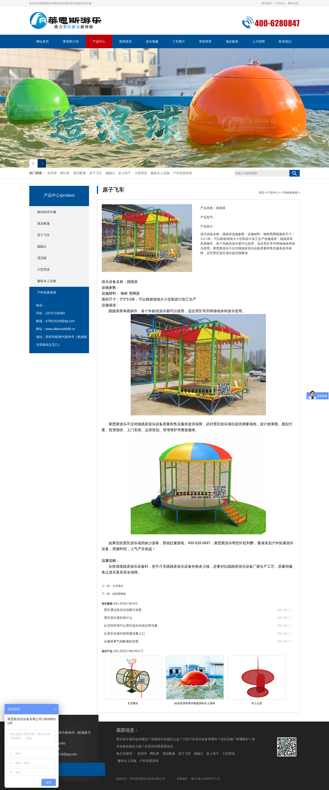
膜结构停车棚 (46, 212)
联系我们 (267, 3)
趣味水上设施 (160, 173)
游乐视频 (152, 41)
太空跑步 (132, 703)
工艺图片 (178, 41)
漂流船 (42, 258)
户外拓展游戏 (182, 173)
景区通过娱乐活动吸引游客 (123, 610)
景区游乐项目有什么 (118, 617)
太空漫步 (117, 585)
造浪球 (52, 173)
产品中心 (280, 3)
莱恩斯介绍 (71, 41)
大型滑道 (141, 173)
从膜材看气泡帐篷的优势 (121, 641)
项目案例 (232, 41)
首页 (261, 192)
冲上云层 (256, 703)
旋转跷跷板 (119, 593)
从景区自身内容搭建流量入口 (124, 633)
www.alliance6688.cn (60, 329)
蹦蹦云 (110, 173)
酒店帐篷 (79, 173)
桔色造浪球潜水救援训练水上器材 (194, 703)
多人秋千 (124, 173)
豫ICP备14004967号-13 (205, 778)
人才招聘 (258, 41)
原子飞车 (95, 173)
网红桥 (65, 173)
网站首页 (293, 3)
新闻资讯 (125, 41)
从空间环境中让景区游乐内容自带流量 (131, 625)
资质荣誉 (205, 41)
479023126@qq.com (60, 321)
